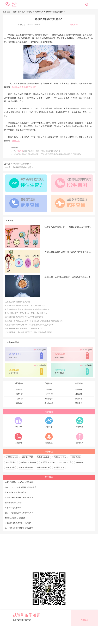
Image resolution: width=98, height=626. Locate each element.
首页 (14, 12)
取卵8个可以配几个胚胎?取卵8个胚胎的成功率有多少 (26, 313)
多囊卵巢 (78, 394)
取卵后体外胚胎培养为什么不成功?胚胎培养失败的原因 (27, 309)
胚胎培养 (40, 12)
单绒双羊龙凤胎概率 (22, 164)
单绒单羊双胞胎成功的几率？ (24, 87)
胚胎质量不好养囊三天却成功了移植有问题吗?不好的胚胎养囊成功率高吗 (34, 321)
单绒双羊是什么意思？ (23, 167)
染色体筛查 (49, 403)
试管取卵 (78, 403)
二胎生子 (19, 399)
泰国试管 (19, 403)
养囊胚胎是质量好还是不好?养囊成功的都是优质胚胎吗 (69, 252)
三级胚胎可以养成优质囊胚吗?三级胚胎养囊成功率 (68, 277)
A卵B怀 (49, 389)
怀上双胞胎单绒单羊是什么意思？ (18, 523)
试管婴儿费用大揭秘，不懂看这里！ (19, 497)
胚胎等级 (78, 399)
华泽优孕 (16, 140)
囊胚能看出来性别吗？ (14, 503)
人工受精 (49, 394)
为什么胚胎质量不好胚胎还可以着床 (19, 528)
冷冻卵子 (78, 389)
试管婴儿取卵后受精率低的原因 (17, 302)
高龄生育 (19, 394)
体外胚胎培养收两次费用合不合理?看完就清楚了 (24, 317)
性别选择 (49, 399)
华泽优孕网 (19, 151)
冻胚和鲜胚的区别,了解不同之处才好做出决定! (23, 328)
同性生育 (19, 389)
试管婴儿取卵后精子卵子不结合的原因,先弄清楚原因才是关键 (69, 227)
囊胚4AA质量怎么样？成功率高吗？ (19, 513)
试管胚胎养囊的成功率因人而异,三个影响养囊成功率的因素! (28, 332)
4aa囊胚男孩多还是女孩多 (15, 518)
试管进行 (30, 12)
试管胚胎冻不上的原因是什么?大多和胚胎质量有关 (25, 306)
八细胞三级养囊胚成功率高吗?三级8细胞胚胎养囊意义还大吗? (29, 325)
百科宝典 (21, 12)
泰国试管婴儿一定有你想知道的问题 (19, 482)
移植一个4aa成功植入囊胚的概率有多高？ (21, 487)
